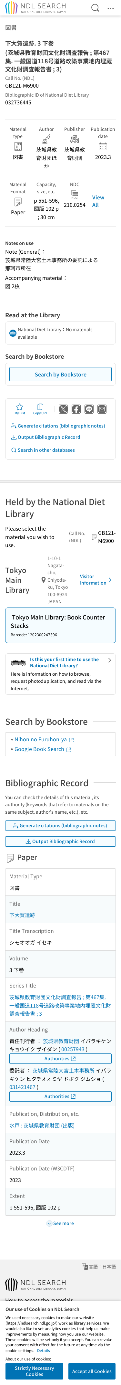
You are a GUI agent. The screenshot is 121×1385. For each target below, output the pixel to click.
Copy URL (40, 409)
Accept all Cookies (92, 1371)
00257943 (73, 1049)
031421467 (22, 1087)
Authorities (60, 1058)
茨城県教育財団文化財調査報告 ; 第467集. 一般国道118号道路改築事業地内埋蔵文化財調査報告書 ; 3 (60, 1005)
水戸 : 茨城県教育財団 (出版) (42, 1125)
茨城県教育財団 (61, 1041)
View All (98, 200)
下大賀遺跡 (22, 915)
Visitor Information (97, 579)
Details (43, 1350)
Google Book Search (43, 749)
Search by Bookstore (60, 374)
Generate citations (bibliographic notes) (58, 425)
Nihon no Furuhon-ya (45, 739)
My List (20, 409)
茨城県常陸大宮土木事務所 (64, 1070)
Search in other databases (43, 450)
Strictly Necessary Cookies (34, 1371)
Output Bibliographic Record (45, 437)
